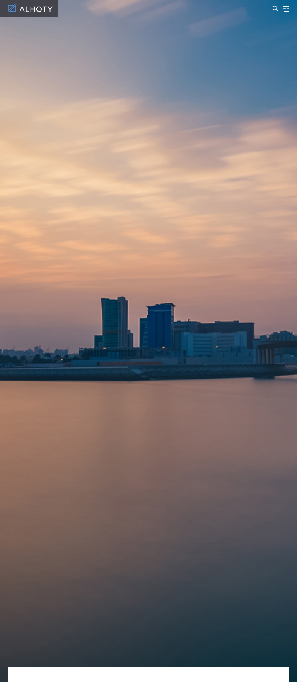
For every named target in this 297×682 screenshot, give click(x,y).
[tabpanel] (148, 341)
